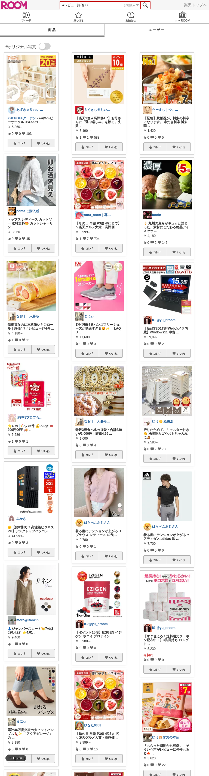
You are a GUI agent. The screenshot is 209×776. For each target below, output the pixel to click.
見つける (78, 16)
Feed (26, 16)
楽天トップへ (195, 5)
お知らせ (130, 16)
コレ (22, 143)
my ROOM (183, 16)
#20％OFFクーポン (22, 118)
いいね (45, 143)
